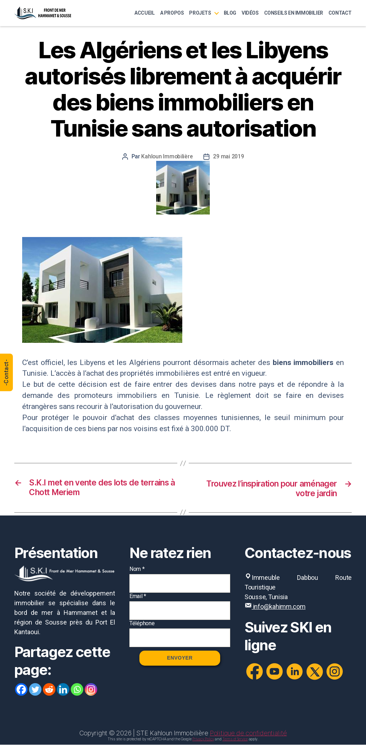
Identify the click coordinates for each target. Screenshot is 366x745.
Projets (200, 13)
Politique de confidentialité (248, 733)
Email (137, 596)
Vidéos (250, 13)
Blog (230, 13)
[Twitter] (35, 690)
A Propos (172, 13)
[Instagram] (91, 690)
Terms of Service (235, 739)
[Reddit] (49, 690)
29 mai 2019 (228, 156)
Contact (340, 13)
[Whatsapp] (77, 690)
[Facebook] (21, 690)
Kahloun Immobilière (167, 156)
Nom (137, 569)
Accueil (144, 13)
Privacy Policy (203, 739)
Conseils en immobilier (293, 13)
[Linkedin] (63, 690)
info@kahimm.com (279, 607)
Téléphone (142, 623)
